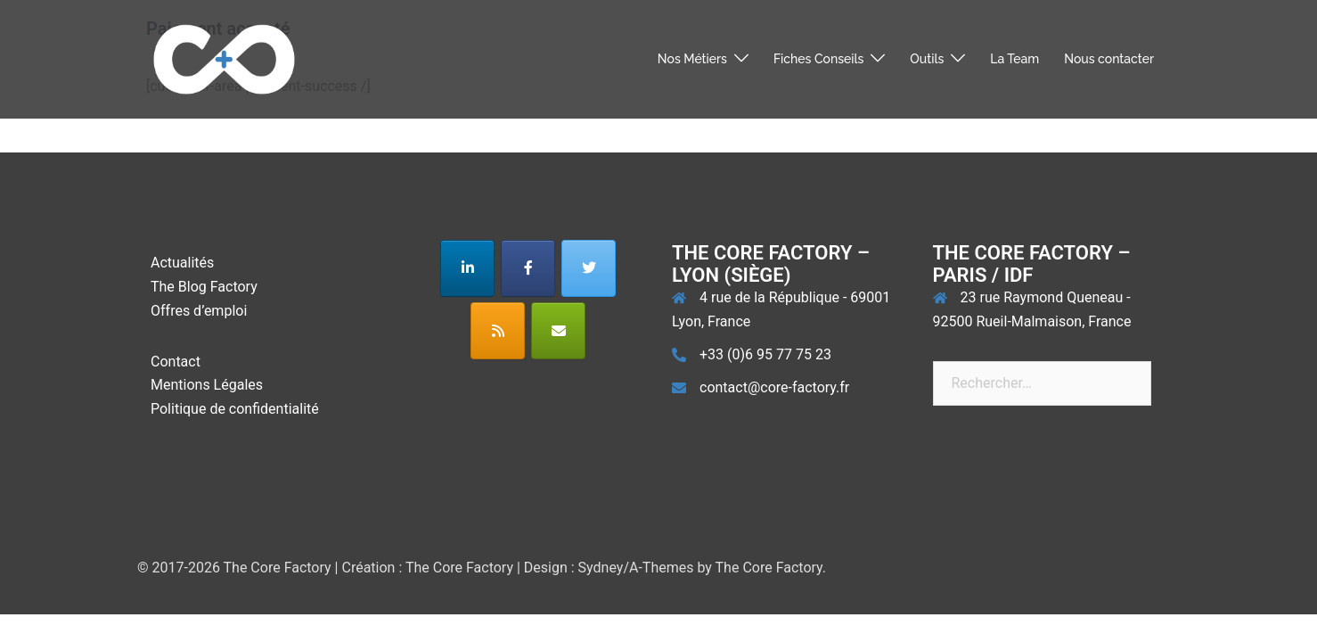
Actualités (182, 262)
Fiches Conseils (818, 59)
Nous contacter (1109, 59)
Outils (927, 59)
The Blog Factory (204, 286)
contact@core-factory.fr (774, 387)
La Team (1014, 59)
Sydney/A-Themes (636, 567)
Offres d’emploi (199, 310)
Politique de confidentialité (235, 408)
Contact (175, 361)
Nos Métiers (692, 59)
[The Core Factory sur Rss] (497, 330)
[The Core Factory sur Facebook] (528, 268)
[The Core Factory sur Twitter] (588, 268)
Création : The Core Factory (427, 567)
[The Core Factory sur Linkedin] (467, 268)
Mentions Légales (207, 384)
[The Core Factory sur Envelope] (558, 330)
